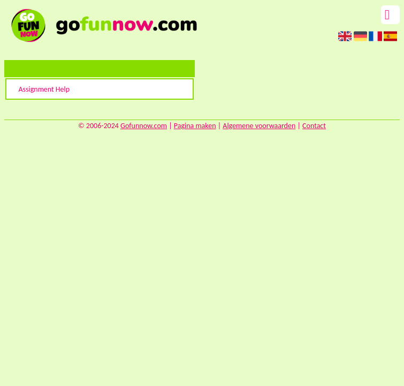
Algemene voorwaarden (259, 125)
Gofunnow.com (143, 125)
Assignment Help (44, 89)
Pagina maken (195, 125)
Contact (314, 125)
